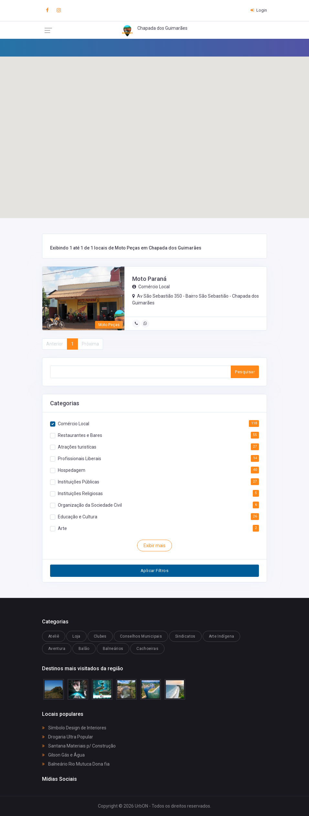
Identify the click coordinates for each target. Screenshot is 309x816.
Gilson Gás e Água (63, 755)
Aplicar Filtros (154, 570)
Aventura (56, 648)
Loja (76, 636)
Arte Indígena (221, 636)
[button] (207, 143)
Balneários (113, 648)
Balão (84, 648)
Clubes (100, 636)
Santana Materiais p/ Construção (79, 745)
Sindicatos (185, 636)
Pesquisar (245, 371)
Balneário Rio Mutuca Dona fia (76, 764)
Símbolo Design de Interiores (74, 727)
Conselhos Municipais (141, 636)
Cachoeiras (147, 648)
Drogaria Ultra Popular (67, 736)
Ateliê (53, 636)
